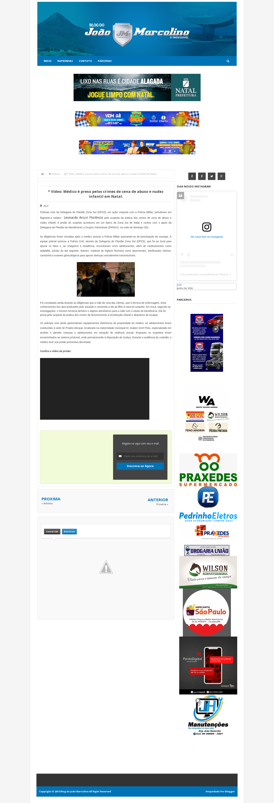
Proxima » (162, 504)
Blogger (230, 791)
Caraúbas (182, 291)
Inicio (47, 61)
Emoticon (69, 531)
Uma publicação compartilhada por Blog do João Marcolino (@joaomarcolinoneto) (226, 274)
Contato (85, 61)
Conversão (52, 531)
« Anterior (47, 503)
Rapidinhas (65, 61)
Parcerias (105, 61)
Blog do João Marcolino (74, 791)
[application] (94, 389)
